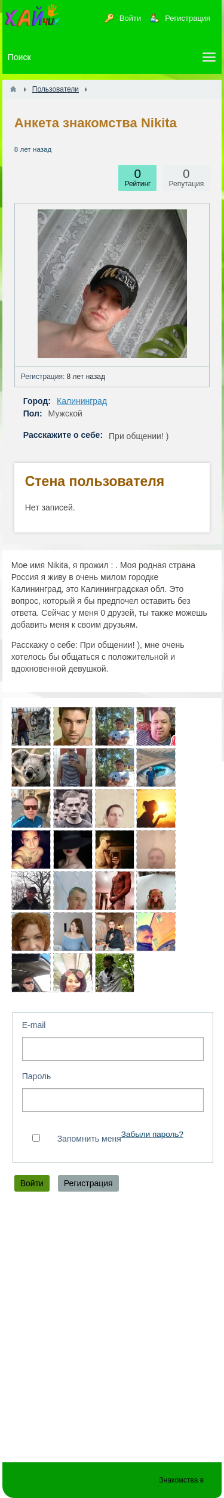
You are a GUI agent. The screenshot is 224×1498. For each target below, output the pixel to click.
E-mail (34, 1025)
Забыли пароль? (152, 1134)
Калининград (82, 401)
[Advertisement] (112, 1329)
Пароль (36, 1076)
